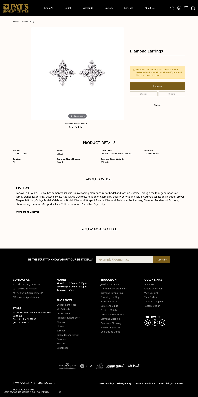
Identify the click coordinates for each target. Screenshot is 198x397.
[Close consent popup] (60, 392)
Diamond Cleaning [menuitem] (110, 318)
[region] (77, 73)
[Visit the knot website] (133, 366)
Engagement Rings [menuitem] (66, 304)
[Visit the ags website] (67, 366)
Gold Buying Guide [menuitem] (110, 331)
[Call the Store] (21, 322)
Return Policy (107, 383)
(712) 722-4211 (76, 126)
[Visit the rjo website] (99, 366)
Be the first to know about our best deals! (61, 259)
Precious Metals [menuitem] (109, 310)
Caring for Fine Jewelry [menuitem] (112, 314)
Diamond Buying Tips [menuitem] (112, 292)
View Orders (150, 297)
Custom (108, 7)
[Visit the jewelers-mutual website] (115, 366)
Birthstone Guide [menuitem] (109, 301)
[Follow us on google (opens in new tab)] (147, 322)
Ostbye (60, 153)
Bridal (68, 7)
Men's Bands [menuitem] (63, 309)
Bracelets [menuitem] (61, 339)
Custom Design (152, 305)
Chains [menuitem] (60, 326)
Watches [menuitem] (61, 343)
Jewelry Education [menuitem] (110, 284)
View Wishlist (151, 292)
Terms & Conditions (145, 383)
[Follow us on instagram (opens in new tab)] (162, 322)
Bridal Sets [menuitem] (62, 347)
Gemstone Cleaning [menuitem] (111, 323)
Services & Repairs (153, 301)
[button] (172, 8)
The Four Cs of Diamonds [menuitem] (114, 288)
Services (128, 7)
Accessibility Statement (171, 383)
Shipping (143, 94)
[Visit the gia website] (86, 366)
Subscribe (161, 259)
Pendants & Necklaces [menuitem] (68, 317)
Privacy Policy (124, 383)
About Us (149, 7)
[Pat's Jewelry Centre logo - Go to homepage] (16, 8)
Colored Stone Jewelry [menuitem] (68, 334)
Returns (171, 94)
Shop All (48, 7)
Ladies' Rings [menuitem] (63, 313)
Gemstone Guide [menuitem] (109, 305)
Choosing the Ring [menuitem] (110, 297)
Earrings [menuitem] (61, 330)
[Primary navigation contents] (99, 8)
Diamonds (87, 7)
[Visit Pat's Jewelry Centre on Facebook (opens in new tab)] (155, 322)
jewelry (16, 21)
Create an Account (153, 288)
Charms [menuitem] (61, 322)
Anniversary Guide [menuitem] (110, 327)
